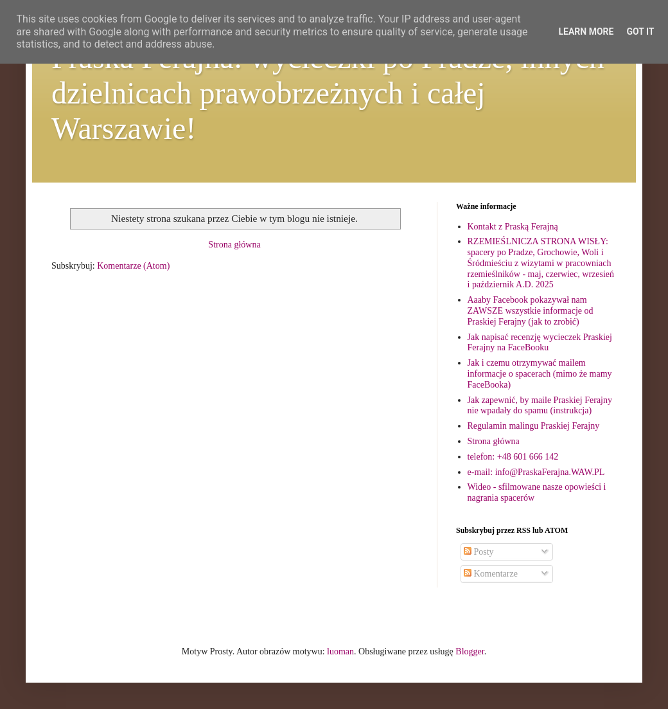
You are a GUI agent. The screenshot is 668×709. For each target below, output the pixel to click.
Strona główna (234, 244)
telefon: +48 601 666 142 (513, 457)
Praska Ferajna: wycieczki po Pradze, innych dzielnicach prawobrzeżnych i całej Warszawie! (327, 92)
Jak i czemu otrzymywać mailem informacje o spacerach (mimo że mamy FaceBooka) (540, 374)
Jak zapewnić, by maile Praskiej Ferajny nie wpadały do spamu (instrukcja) (540, 405)
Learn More (585, 31)
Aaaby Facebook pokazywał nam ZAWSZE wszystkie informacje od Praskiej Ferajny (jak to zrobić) (530, 311)
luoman (340, 651)
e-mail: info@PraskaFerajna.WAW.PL (536, 472)
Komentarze (491, 574)
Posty (479, 552)
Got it (640, 31)
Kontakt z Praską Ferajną (513, 226)
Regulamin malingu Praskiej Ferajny (534, 426)
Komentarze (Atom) (133, 266)
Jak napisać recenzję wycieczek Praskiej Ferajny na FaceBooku (540, 342)
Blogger (469, 651)
